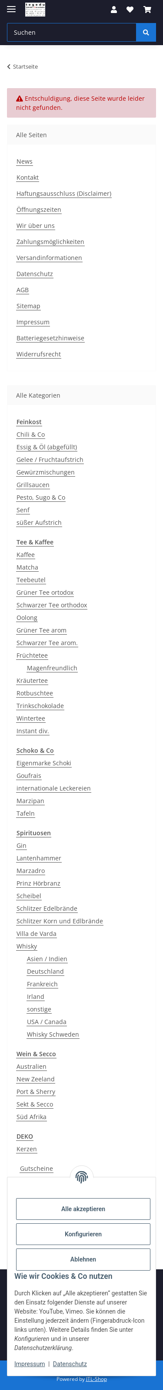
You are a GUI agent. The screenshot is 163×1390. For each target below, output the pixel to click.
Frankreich (42, 984)
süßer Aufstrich (39, 522)
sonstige (39, 1009)
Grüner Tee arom (42, 630)
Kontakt (28, 177)
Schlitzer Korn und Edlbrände (60, 921)
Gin (22, 845)
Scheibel (29, 896)
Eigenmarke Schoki (44, 763)
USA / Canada (47, 1022)
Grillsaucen (33, 485)
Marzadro (31, 870)
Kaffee (26, 554)
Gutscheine (36, 1168)
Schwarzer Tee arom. (47, 643)
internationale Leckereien (54, 788)
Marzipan (30, 801)
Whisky (27, 946)
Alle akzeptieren (83, 1209)
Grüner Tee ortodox (45, 592)
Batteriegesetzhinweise (50, 338)
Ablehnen (83, 1259)
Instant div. (33, 731)
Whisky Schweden (53, 1034)
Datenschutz (70, 1363)
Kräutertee (32, 680)
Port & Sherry (36, 1091)
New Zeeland (36, 1079)
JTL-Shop (96, 1379)
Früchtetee (32, 655)
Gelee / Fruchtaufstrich (50, 459)
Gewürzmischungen (46, 472)
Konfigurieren (83, 1234)
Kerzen (27, 1149)
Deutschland (45, 971)
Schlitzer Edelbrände (47, 908)
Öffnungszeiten (39, 209)
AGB (23, 290)
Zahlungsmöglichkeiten (50, 241)
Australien (32, 1066)
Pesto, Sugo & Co (41, 497)
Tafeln (26, 813)
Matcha (27, 567)
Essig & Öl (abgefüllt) (47, 447)
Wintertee (31, 718)
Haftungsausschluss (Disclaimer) (64, 193)
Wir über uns (36, 225)
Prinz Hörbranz (38, 883)
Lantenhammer (39, 858)
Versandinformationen (49, 258)
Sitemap (28, 306)
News (25, 161)
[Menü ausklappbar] (11, 5)
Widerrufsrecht (39, 354)
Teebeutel (31, 580)
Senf (23, 510)
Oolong (27, 617)
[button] (114, 9)
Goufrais (29, 775)
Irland (35, 996)
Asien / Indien (47, 959)
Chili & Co (31, 434)
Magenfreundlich (52, 668)
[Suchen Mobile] (71, 32)
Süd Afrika (32, 1117)
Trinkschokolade (40, 706)
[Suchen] (146, 32)
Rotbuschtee (35, 693)
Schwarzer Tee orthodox (52, 605)
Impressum (29, 1363)
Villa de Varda (37, 933)
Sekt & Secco (35, 1104)
